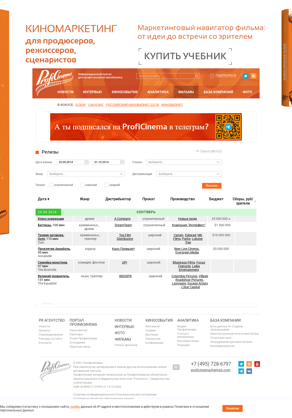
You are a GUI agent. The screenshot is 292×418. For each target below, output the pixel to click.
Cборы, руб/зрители (243, 201)
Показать (212, 185)
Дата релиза (44, 162)
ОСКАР (80, 105)
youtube (257, 363)
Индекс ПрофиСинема (186, 328)
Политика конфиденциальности (94, 394)
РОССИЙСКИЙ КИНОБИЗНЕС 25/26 (132, 105)
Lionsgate (179, 283)
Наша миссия (78, 330)
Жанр (39, 174)
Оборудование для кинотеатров (231, 342)
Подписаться (226, 75)
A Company (122, 219)
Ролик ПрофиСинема (83, 338)
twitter (245, 75)
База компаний (218, 92)
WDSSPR (125, 276)
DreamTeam (123, 225)
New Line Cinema (186, 249)
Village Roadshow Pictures (191, 278)
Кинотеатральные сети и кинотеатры (234, 333)
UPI (124, 262)
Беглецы (44, 225)
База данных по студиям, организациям (226, 328)
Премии (151, 330)
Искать (197, 76)
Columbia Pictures (184, 276)
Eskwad (190, 235)
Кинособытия (125, 92)
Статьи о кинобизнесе (185, 335)
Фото (247, 92)
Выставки (152, 334)
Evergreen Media (187, 252)
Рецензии (183, 345)
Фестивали (153, 326)
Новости (65, 92)
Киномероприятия (222, 346)
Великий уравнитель (53, 276)
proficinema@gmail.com (210, 370)
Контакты (45, 342)
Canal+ (179, 235)
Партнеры (76, 334)
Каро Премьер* (123, 249)
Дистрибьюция (142, 174)
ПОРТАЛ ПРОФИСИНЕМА (83, 322)
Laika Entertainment (189, 268)
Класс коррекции (51, 219)
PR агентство (52, 320)
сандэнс (96, 105)
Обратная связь (80, 346)
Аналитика (158, 92)
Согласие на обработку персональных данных (103, 398)
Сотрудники (77, 342)
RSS (253, 75)
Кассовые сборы (188, 341)
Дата (42, 199)
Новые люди (187, 219)
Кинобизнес (172, 105)
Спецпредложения (51, 334)
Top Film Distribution (125, 237)
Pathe (186, 239)
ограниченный (63, 185)
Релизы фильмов (126, 345)
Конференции (154, 342)
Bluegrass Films (184, 262)
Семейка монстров (52, 262)
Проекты (44, 330)
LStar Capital (190, 287)
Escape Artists (198, 283)
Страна (137, 162)
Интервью (92, 92)
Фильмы (186, 92)
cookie (74, 406)
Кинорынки (153, 338)
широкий (91, 185)
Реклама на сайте (50, 338)
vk (249, 371)
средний (114, 185)
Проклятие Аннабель (54, 249)
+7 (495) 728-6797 (211, 364)
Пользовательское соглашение (136, 394)
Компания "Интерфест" (189, 225)
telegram (241, 371)
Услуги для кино (221, 337)
